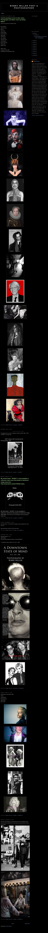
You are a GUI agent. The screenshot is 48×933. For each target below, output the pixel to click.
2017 (34, 42)
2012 (34, 51)
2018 (34, 40)
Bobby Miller (36, 61)
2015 (34, 46)
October (36, 34)
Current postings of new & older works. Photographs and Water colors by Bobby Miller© (13, 19)
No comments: (20, 530)
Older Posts (27, 923)
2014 (34, 47)
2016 (34, 44)
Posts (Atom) (9, 926)
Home (2, 13)
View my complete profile (38, 115)
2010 (34, 55)
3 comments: (20, 815)
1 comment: (19, 472)
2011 (34, 53)
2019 (34, 33)
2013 (34, 49)
